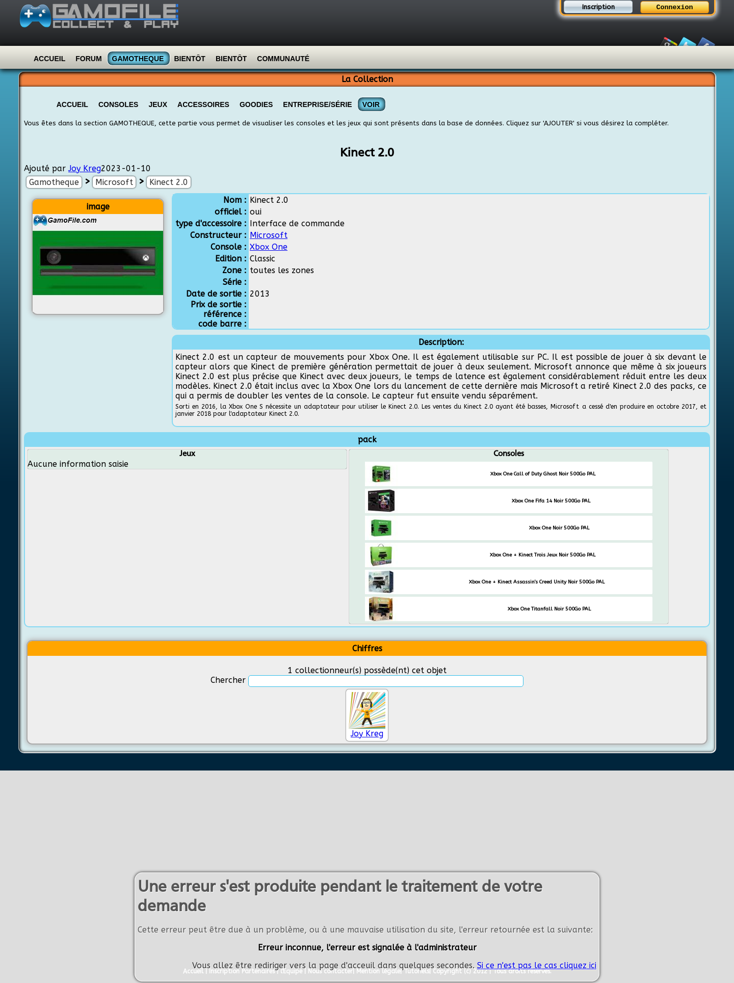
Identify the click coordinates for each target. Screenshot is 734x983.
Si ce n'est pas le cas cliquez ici (536, 967)
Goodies (256, 104)
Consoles (118, 104)
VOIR (371, 104)
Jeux (157, 104)
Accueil (49, 59)
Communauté (283, 59)
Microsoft (114, 182)
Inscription (598, 7)
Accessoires (203, 104)
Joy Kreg (84, 168)
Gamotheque (138, 59)
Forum (88, 59)
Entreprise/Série (317, 104)
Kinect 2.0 (168, 182)
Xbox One (268, 247)
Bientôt (189, 59)
